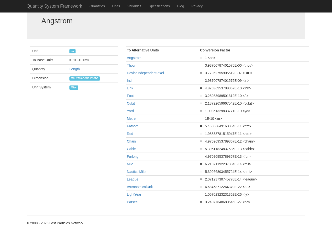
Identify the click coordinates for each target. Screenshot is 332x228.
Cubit (131, 103)
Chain (131, 141)
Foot (130, 96)
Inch (130, 81)
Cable (131, 149)
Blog (180, 6)
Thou (131, 65)
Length (74, 69)
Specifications (159, 6)
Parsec (132, 202)
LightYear (134, 194)
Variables (134, 6)
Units (116, 6)
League (132, 179)
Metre (131, 118)
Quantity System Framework (54, 6)
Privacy (197, 6)
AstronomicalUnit (140, 187)
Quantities (97, 6)
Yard (130, 111)
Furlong (132, 156)
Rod (130, 134)
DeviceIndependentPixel (145, 73)
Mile (130, 164)
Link (130, 88)
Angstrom (134, 58)
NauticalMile (136, 172)
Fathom (132, 126)
